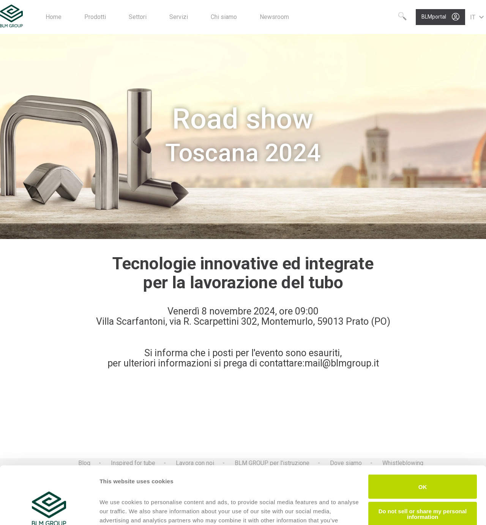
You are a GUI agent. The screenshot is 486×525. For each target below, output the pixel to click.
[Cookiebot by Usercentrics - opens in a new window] (49, 510)
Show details (117, 510)
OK (422, 437)
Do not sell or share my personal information (423, 464)
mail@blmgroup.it (342, 363)
